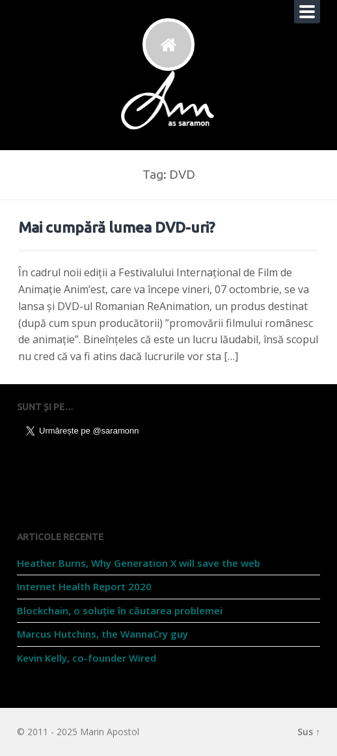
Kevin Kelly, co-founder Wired (86, 657)
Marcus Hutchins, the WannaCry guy (102, 633)
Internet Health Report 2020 (84, 586)
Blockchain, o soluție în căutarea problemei (119, 610)
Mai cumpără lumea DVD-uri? (116, 227)
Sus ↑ (308, 731)
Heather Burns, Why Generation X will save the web (138, 562)
